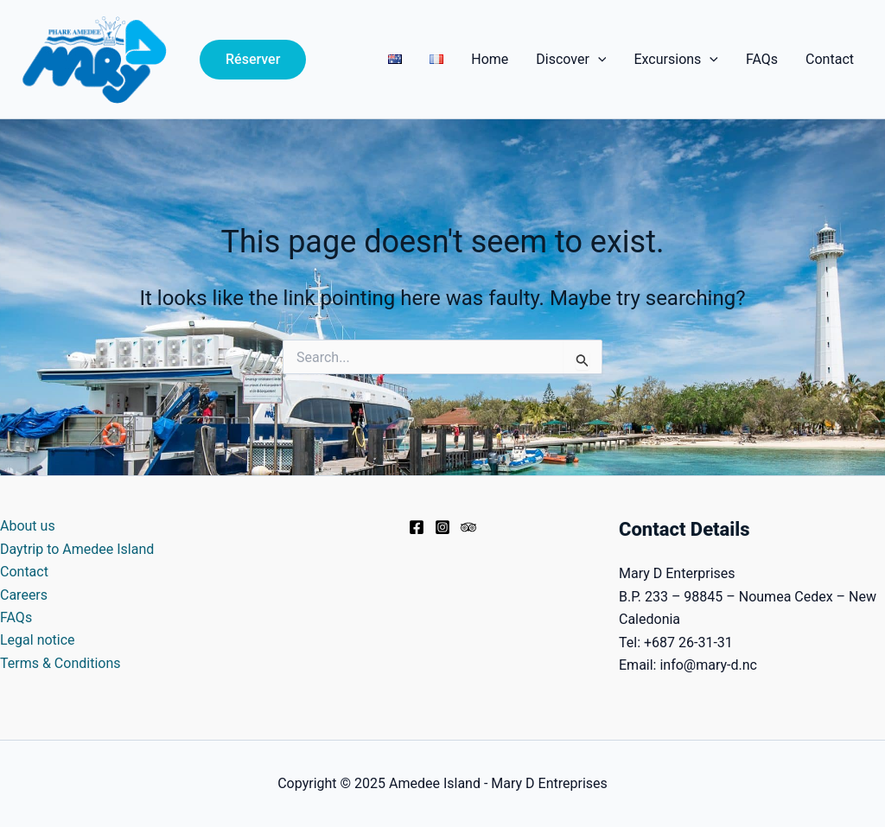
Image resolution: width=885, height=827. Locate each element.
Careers (24, 595)
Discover (571, 59)
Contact (829, 59)
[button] (253, 60)
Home (489, 59)
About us (27, 526)
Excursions (675, 59)
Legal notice (37, 640)
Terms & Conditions (60, 663)
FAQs (762, 59)
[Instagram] (442, 527)
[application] (598, 59)
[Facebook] (416, 527)
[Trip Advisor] (468, 527)
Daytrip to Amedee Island (77, 549)
